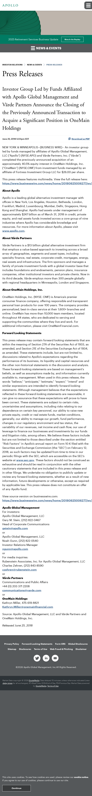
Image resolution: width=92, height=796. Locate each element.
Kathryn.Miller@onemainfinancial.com (27, 607)
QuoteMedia (34, 680)
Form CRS (60, 644)
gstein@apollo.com (15, 528)
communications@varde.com (21, 590)
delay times (7, 683)
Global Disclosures (78, 644)
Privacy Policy (11, 644)
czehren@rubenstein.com (19, 569)
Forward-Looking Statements (37, 644)
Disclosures (25, 649)
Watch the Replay (72, 39)
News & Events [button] (46, 48)
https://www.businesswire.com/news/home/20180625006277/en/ (47, 183)
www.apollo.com (13, 231)
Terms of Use (40, 649)
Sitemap (12, 649)
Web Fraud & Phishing (61, 649)
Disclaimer (81, 649)
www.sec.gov (25, 460)
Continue (16, 788)
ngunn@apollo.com (15, 549)
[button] (88, 5)
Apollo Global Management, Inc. (39, 667)
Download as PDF (79, 138)
